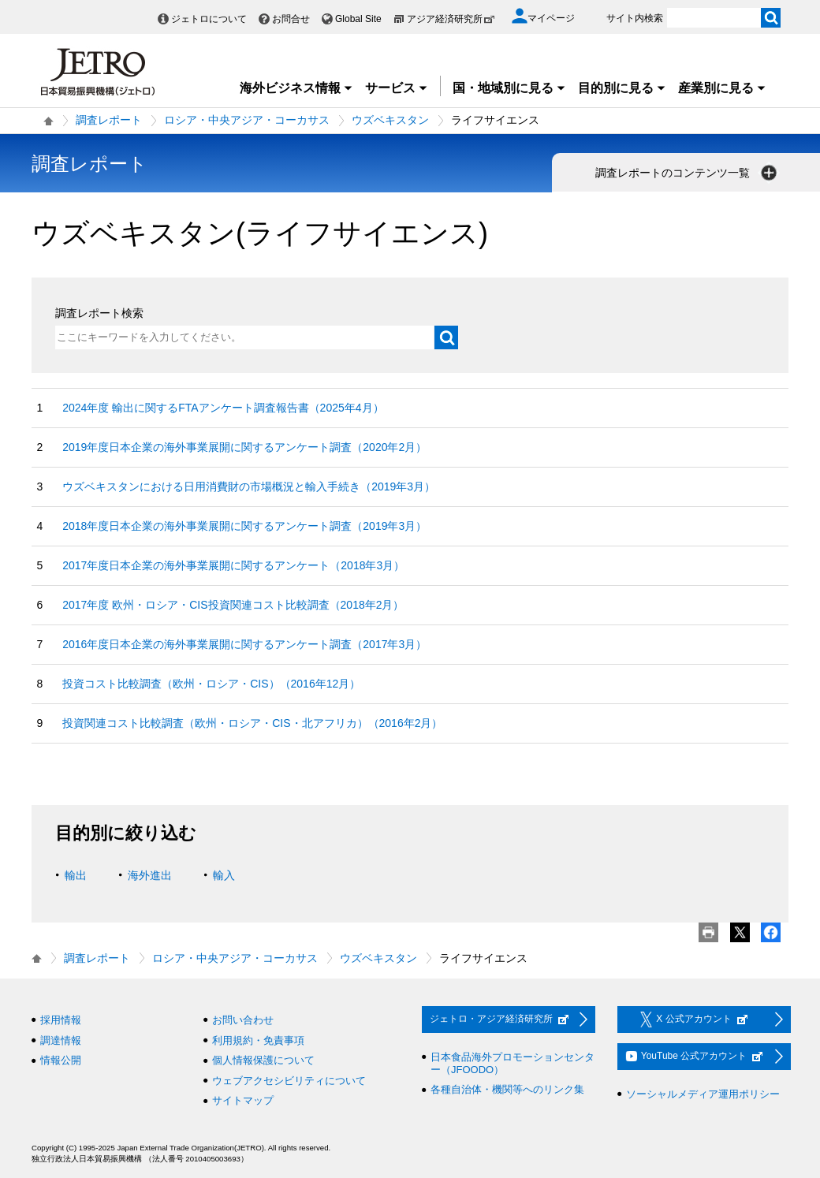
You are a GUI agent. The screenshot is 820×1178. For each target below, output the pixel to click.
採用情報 (60, 1020)
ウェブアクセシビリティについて (289, 1081)
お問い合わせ (243, 1020)
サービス (396, 88)
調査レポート (109, 120)
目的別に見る (622, 88)
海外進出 (150, 875)
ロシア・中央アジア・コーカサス (247, 120)
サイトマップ (243, 1100)
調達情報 (60, 1040)
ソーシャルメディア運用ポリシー (703, 1094)
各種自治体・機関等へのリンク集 (507, 1089)
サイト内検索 (634, 18)
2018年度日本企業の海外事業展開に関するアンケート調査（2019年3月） (244, 526)
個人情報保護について (263, 1060)
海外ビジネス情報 (296, 88)
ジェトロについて (209, 18)
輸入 (224, 875)
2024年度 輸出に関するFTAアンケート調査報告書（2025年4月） (222, 407)
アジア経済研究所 (451, 18)
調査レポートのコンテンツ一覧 (687, 172)
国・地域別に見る (509, 88)
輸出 (76, 875)
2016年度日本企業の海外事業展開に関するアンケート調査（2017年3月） (244, 644)
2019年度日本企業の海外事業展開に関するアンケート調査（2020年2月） (244, 447)
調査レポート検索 (99, 313)
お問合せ (291, 18)
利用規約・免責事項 (258, 1040)
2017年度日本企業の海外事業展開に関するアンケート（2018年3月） (233, 565)
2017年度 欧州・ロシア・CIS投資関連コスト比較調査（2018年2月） (233, 604)
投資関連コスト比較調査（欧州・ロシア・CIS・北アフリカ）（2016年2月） (252, 723)
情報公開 (60, 1060)
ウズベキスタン (390, 120)
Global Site (358, 18)
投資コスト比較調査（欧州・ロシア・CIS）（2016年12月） (211, 683)
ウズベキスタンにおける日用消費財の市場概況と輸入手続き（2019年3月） (248, 486)
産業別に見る (722, 88)
